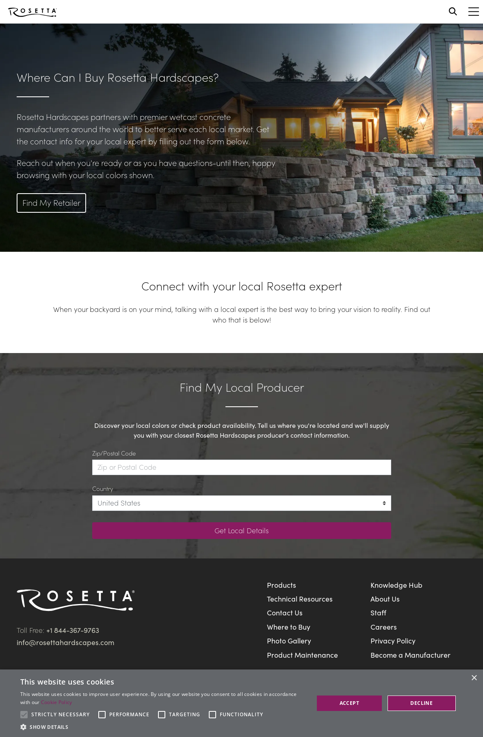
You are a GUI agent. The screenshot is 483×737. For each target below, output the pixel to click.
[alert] (241, 703)
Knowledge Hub (396, 585)
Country (102, 488)
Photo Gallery (289, 640)
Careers (383, 626)
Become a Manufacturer (410, 655)
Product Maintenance (302, 655)
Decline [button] (421, 703)
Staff (378, 612)
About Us (385, 598)
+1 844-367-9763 (72, 630)
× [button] (474, 678)
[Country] (241, 503)
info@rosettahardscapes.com (65, 642)
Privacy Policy (393, 640)
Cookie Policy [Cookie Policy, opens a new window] (56, 702)
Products (281, 585)
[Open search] (453, 11)
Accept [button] (349, 703)
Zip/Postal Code (114, 453)
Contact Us (285, 612)
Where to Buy (288, 626)
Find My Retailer (51, 202)
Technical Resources (300, 598)
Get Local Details (241, 530)
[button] (162, 727)
